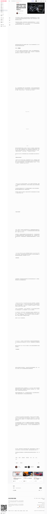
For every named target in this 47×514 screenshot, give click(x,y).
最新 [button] (41, 490)
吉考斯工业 (42, 498)
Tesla (36, 457)
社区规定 (24, 510)
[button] (10, 18)
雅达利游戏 (23, 457)
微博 (36, 498)
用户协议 (18, 510)
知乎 (34, 498)
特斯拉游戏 (27, 457)
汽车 (33, 457)
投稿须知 (16, 510)
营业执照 (45, 501)
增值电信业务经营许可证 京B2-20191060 (42, 502)
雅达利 (19, 457)
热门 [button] (39, 490)
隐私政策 (21, 510)
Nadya (19, 466)
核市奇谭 (45, 498)
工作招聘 (27, 510)
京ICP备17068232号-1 (44, 503)
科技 (30, 457)
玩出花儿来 (17, 2)
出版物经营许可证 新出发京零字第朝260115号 (41, 507)
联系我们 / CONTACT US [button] (11, 510)
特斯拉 (16, 457)
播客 (39, 498)
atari (16, 459)
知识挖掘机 (25, 477)
